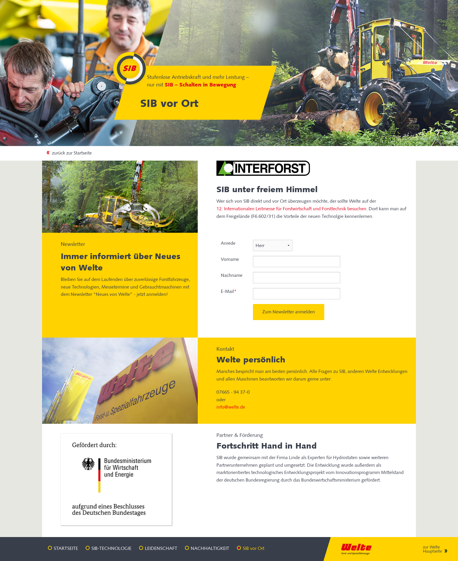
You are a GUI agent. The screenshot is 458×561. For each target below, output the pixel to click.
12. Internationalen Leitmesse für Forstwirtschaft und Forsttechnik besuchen (291, 208)
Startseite (66, 548)
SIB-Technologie (111, 548)
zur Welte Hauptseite (432, 549)
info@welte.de (230, 407)
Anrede (228, 243)
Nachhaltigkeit (210, 548)
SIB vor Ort (253, 548)
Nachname (231, 275)
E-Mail (229, 291)
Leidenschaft (161, 548)
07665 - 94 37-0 (233, 392)
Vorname (230, 259)
